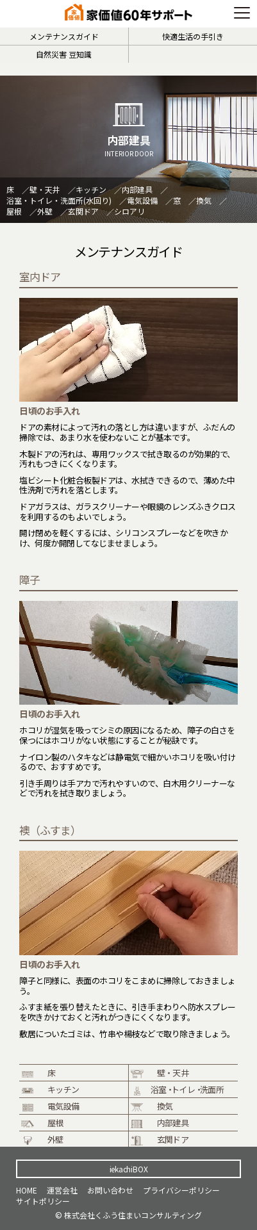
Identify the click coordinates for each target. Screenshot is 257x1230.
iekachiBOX (129, 1168)
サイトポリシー (43, 1200)
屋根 (14, 211)
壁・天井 (44, 189)
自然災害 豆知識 (64, 54)
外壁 (45, 211)
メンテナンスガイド (64, 36)
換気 (203, 200)
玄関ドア (83, 211)
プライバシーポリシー (181, 1190)
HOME (26, 1190)
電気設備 (142, 200)
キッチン (91, 189)
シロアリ (129, 211)
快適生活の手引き (193, 36)
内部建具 (137, 189)
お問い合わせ (110, 1190)
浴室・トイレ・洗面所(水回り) (59, 200)
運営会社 (62, 1190)
